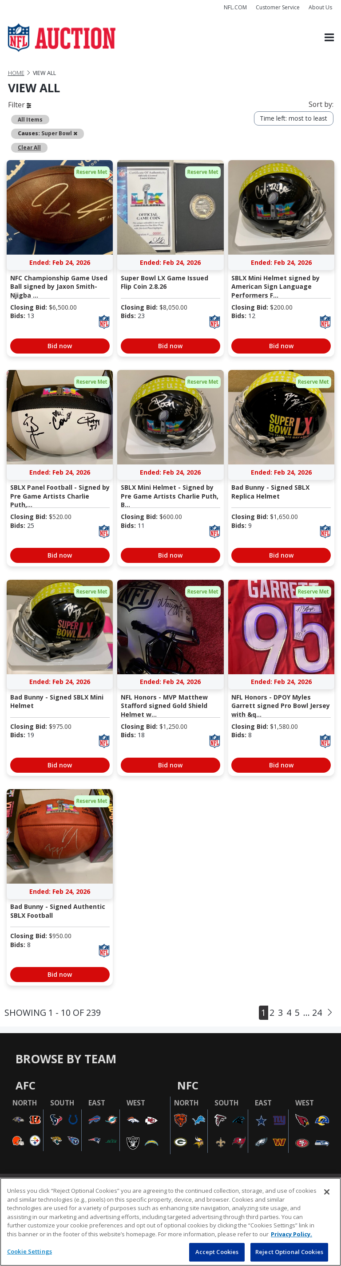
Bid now (60, 346)
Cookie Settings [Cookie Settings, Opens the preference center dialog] (29, 1251)
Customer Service (278, 7)
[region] (170, 1222)
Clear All (29, 147)
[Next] (330, 1012)
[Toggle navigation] (329, 38)
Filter (19, 105)
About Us (320, 7)
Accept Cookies (217, 1252)
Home (16, 73)
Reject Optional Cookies (289, 1252)
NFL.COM (235, 7)
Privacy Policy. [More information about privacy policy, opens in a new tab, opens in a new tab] (291, 1234)
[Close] (327, 1192)
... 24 (312, 1012)
